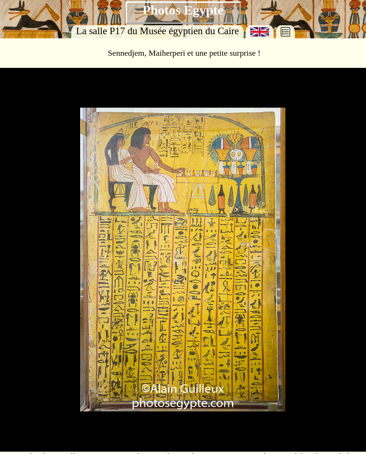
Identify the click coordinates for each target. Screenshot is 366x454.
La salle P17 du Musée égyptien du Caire (157, 31)
